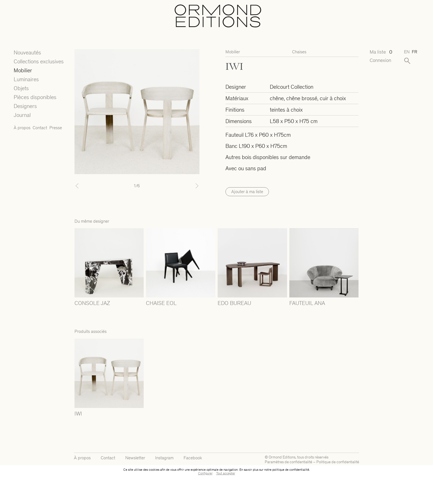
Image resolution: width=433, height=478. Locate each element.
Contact (40, 127)
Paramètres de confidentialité (288, 462)
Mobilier (23, 70)
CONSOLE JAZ (92, 303)
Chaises (299, 51)
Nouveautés (27, 52)
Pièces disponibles (35, 97)
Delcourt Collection (291, 86)
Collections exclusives (39, 61)
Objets (21, 88)
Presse (55, 127)
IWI (78, 413)
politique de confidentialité (290, 470)
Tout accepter (225, 473)
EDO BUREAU (234, 303)
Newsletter (135, 457)
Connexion (380, 60)
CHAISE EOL (161, 303)
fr (414, 51)
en (407, 51)
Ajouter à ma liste (247, 191)
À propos (22, 127)
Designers (25, 106)
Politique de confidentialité (337, 462)
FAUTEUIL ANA (307, 303)
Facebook (193, 457)
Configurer (205, 473)
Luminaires (26, 79)
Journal (22, 115)
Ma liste (381, 52)
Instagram (164, 457)
